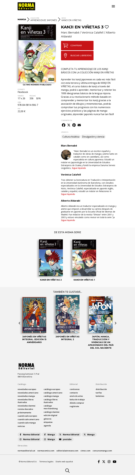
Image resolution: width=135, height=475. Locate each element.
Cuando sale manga (27, 422)
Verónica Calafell (92, 32)
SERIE (63, 18)
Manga (49, 434)
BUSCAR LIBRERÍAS (76, 55)
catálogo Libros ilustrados (51, 401)
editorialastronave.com (67, 450)
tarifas (99, 392)
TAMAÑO (21, 96)
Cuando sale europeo (27, 416)
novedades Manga (26, 396)
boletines (100, 396)
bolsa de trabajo (77, 399)
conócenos (74, 389)
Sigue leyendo (79, 168)
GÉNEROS (64, 132)
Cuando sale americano (28, 419)
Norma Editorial (29, 434)
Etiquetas (48, 422)
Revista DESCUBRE (25, 409)
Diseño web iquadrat (64, 461)
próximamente (24, 412)
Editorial (74, 384)
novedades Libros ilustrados (26, 401)
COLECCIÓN (34, 18)
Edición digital (50, 415)
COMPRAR (71, 45)
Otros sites (22, 445)
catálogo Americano (53, 392)
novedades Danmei (26, 405)
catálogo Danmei (51, 412)
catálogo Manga (51, 396)
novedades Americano (28, 392)
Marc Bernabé (70, 32)
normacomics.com (45, 450)
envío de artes (76, 396)
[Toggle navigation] (113, 6)
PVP (19, 109)
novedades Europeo (27, 389)
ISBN (19, 102)
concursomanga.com (102, 450)
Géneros (47, 418)
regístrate (74, 406)
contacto (74, 392)
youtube (65, 439)
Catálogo (22, 384)
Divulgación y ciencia (93, 136)
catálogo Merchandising (51, 407)
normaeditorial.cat (26, 450)
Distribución (101, 384)
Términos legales (46, 461)
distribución (101, 389)
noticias (21, 426)
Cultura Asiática (70, 136)
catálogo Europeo (52, 389)
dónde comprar (77, 403)
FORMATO (21, 89)
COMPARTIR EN (66, 120)
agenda (47, 425)
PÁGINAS (32, 96)
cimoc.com (85, 450)
